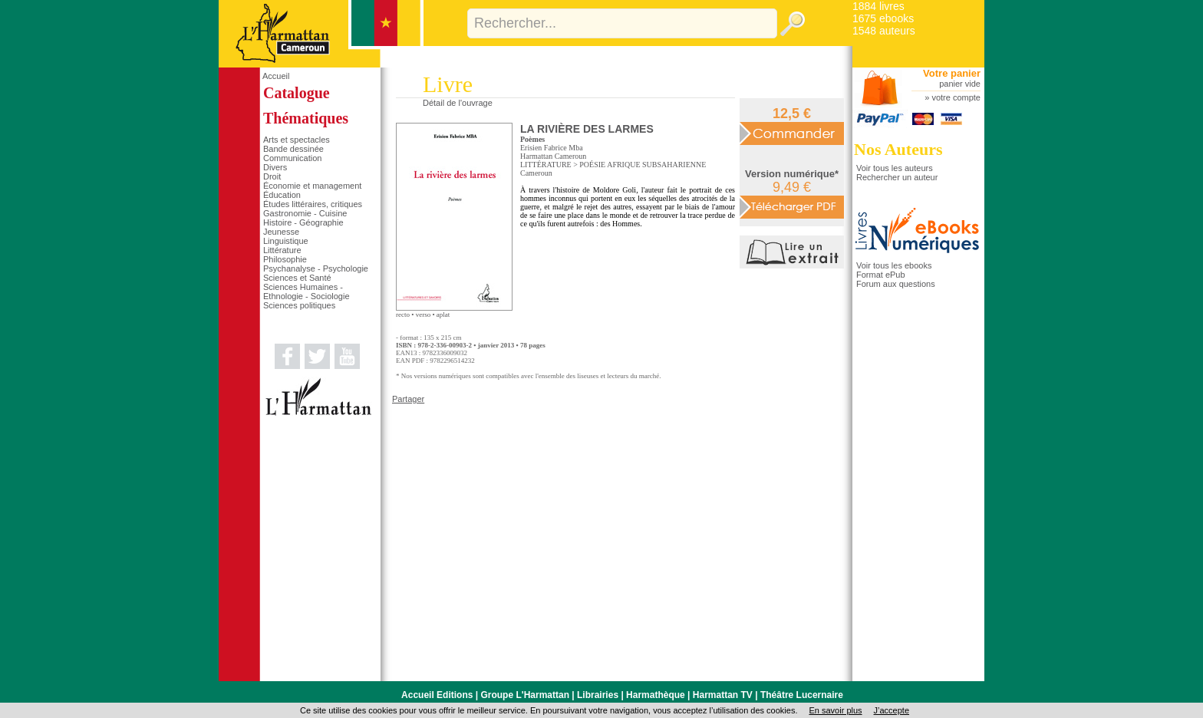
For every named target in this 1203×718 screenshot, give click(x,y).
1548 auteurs (883, 31)
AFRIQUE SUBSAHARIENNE (656, 164)
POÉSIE (592, 164)
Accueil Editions (437, 695)
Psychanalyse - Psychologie (315, 268)
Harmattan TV (723, 695)
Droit (272, 176)
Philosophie (285, 259)
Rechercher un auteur (897, 177)
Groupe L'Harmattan (524, 695)
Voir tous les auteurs (894, 168)
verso (423, 314)
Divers (275, 167)
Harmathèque (655, 695)
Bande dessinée (293, 148)
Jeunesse (281, 231)
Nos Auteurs (898, 149)
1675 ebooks (883, 18)
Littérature (282, 250)
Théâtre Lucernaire (801, 695)
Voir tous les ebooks (893, 265)
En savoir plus (835, 710)
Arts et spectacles (296, 139)
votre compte (956, 97)
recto (403, 314)
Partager (408, 398)
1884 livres (878, 6)
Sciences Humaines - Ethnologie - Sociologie (306, 291)
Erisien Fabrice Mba (551, 147)
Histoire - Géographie (303, 222)
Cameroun (536, 173)
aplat (443, 314)
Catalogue (296, 92)
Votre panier (952, 73)
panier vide (960, 83)
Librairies (597, 695)
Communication (292, 158)
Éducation (282, 194)
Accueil (275, 76)
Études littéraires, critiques (312, 204)
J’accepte (891, 710)
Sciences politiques (299, 305)
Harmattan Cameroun (553, 156)
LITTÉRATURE (546, 164)
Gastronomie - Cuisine (305, 213)
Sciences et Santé (297, 277)
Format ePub (880, 274)
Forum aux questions (895, 283)
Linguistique (285, 240)
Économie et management (312, 185)
